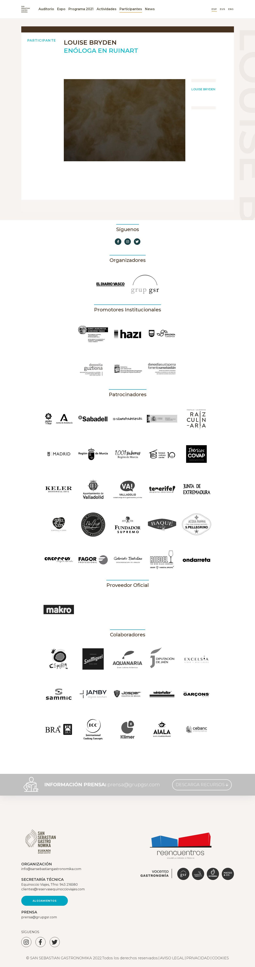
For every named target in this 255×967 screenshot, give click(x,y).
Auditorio (46, 9)
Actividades (106, 9)
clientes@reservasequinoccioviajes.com (53, 889)
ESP (214, 9)
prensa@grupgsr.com (133, 784)
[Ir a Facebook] (118, 241)
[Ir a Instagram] (127, 241)
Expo (61, 9)
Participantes (130, 9)
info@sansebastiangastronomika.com (51, 869)
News (150, 9)
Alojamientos (45, 900)
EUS (222, 9)
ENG (231, 9)
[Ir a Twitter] (137, 241)
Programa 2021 (81, 9)
